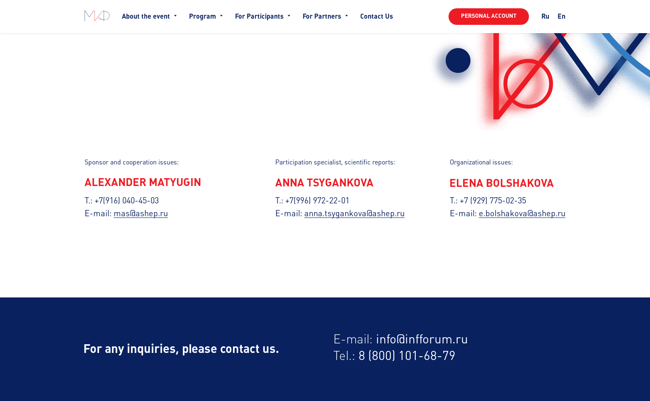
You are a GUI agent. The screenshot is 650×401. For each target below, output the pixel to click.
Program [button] (203, 16)
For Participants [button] (260, 16)
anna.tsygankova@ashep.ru (354, 214)
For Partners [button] (323, 16)
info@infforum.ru (422, 340)
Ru (545, 16)
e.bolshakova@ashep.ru (522, 214)
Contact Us (376, 16)
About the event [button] (147, 16)
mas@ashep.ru (141, 214)
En (561, 16)
